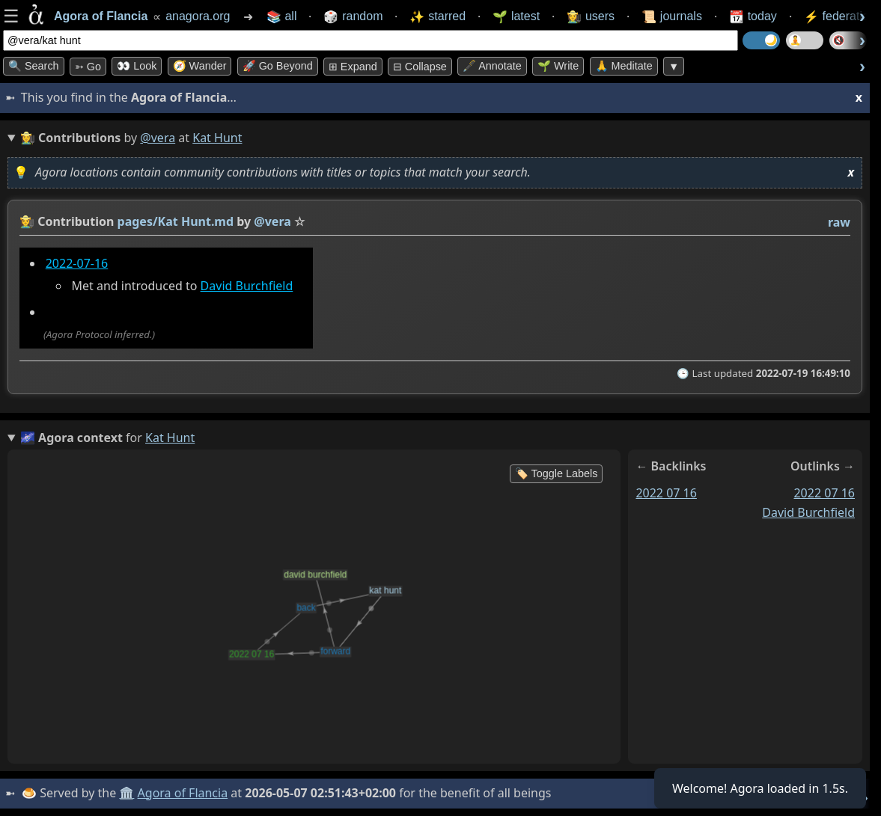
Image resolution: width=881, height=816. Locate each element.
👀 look (136, 66)
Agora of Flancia (183, 793)
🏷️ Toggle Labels (556, 473)
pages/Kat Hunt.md (176, 221)
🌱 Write (558, 66)
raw (839, 222)
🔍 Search (33, 66)
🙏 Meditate (624, 66)
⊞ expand (353, 67)
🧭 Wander (200, 66)
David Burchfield (247, 285)
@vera (157, 137)
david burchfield (808, 512)
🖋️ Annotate (492, 66)
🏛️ (126, 793)
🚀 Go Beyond (278, 66)
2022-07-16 (77, 263)
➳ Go (88, 67)
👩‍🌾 (26, 221)
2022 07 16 (666, 493)
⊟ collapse (420, 67)
